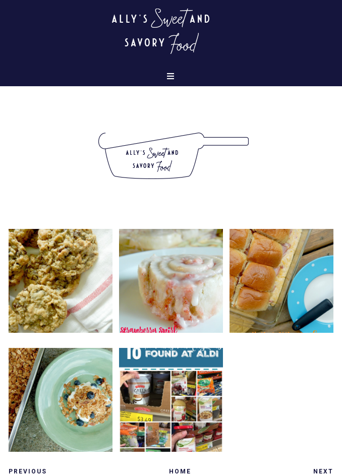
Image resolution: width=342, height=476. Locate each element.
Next (323, 471)
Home (180, 471)
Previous (28, 471)
